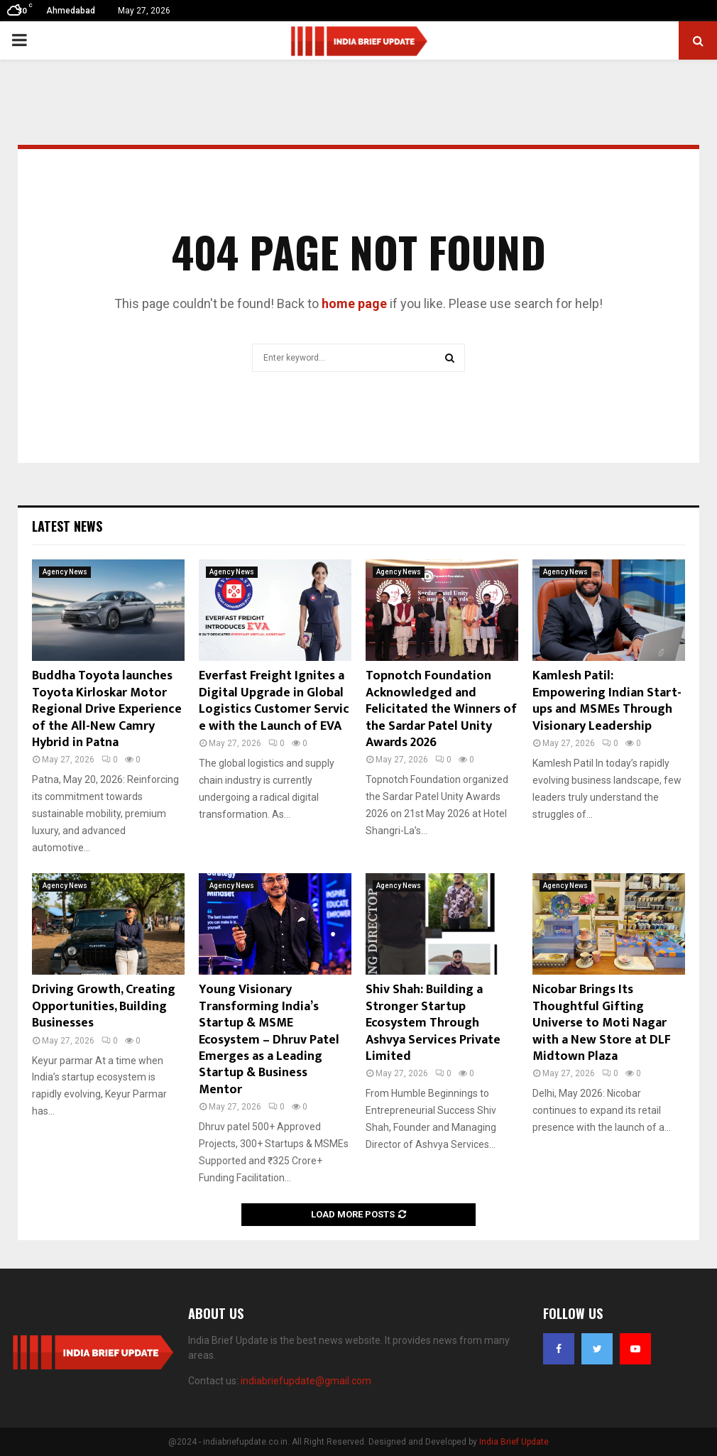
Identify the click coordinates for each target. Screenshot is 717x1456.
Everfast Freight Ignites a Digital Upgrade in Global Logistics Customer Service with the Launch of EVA (274, 700)
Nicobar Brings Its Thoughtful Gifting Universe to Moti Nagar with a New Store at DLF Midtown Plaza (601, 1023)
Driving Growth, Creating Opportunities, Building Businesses (103, 1006)
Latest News (67, 526)
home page (354, 303)
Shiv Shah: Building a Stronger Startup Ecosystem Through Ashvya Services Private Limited (433, 1023)
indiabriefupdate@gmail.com (306, 1380)
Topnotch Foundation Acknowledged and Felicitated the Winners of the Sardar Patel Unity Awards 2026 (441, 709)
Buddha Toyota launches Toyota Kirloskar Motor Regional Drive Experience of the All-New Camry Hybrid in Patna (107, 709)
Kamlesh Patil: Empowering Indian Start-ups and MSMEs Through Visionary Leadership (607, 700)
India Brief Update (514, 1442)
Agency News (65, 572)
